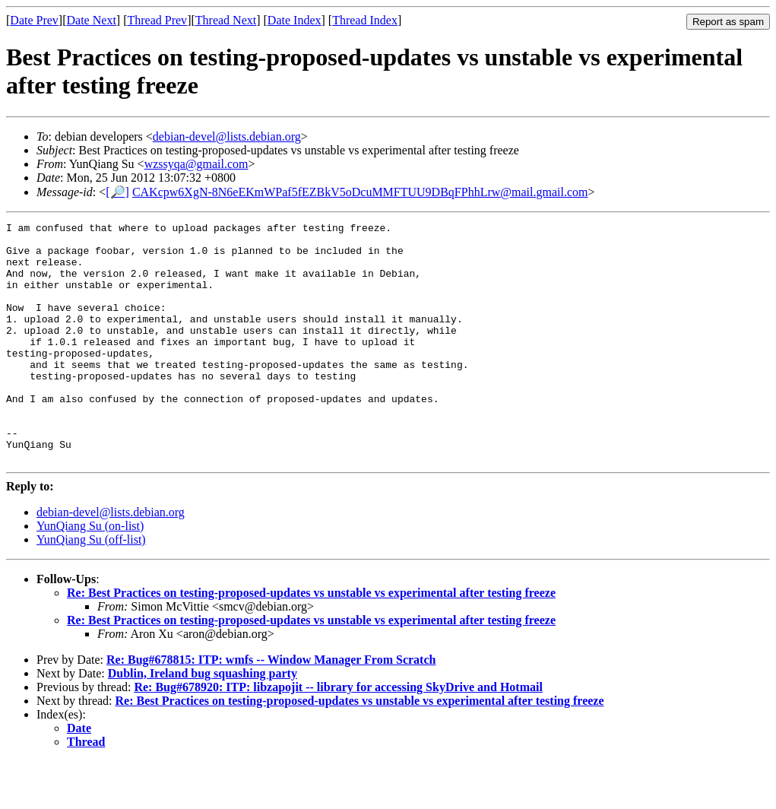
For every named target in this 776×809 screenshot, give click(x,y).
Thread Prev (157, 20)
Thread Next (225, 20)
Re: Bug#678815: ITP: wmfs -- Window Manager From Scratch (271, 707)
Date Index (294, 20)
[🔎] (117, 192)
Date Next (91, 20)
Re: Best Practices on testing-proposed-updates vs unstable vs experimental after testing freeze (311, 640)
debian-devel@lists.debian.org (227, 136)
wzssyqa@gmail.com (196, 163)
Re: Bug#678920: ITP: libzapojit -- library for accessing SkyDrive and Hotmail (338, 734)
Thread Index (365, 20)
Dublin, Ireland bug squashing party (202, 721)
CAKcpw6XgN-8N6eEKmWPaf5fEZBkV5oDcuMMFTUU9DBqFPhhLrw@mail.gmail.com (360, 192)
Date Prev (34, 20)
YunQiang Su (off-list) (91, 587)
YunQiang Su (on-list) (90, 573)
